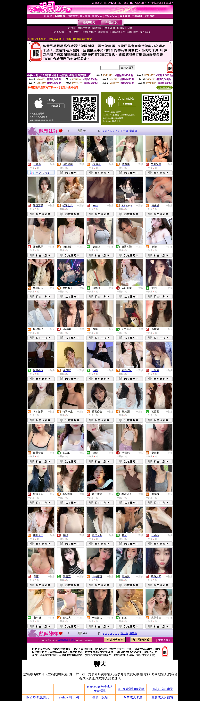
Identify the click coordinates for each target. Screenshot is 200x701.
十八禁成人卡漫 (131, 697)
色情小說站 (100, 697)
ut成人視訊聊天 (162, 689)
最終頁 (133, 130)
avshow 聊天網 (69, 697)
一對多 (51, 164)
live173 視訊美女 (37, 697)
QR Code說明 (164, 87)
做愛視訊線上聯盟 (66, 640)
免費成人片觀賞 (162, 697)
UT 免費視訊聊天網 (131, 689)
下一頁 (124, 130)
